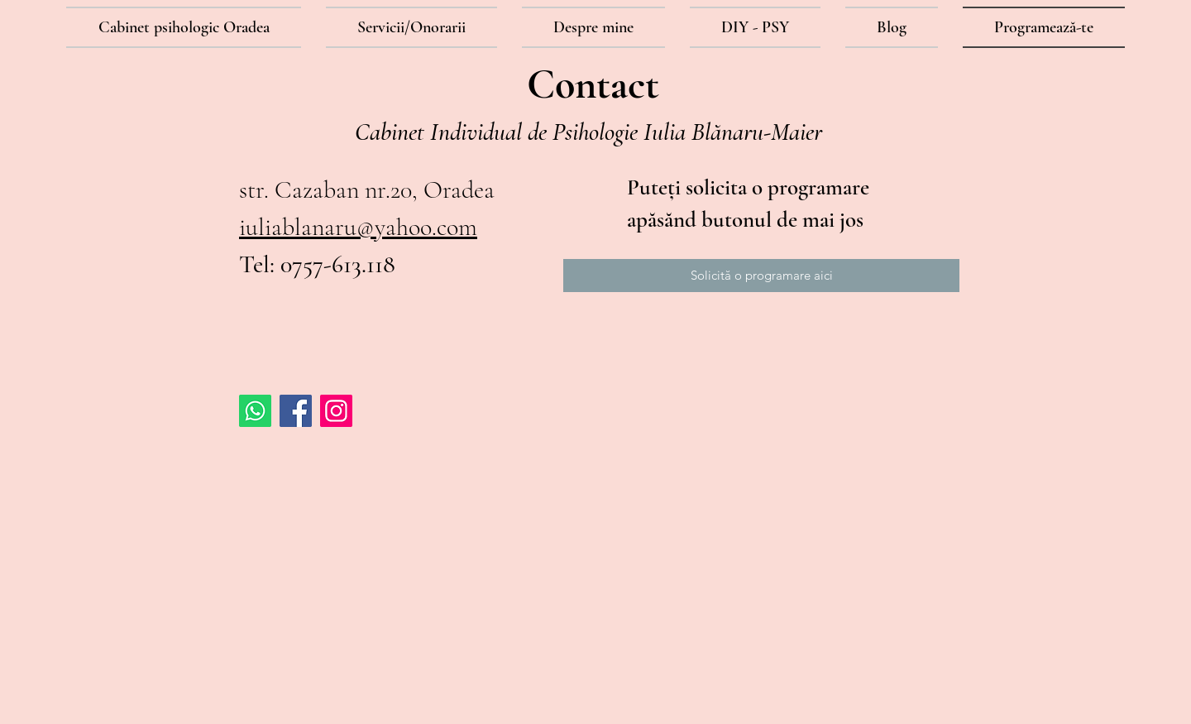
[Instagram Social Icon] (336, 411)
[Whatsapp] (255, 411)
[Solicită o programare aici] (761, 275)
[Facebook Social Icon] (296, 411)
